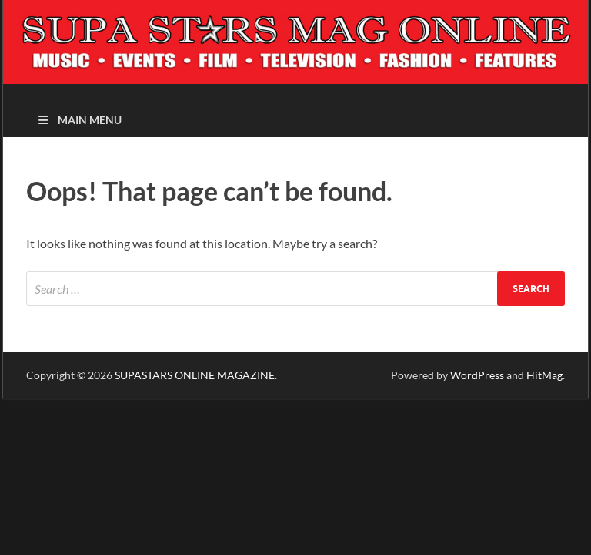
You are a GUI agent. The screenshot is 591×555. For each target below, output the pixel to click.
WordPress (477, 375)
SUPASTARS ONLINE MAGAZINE (195, 375)
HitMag (544, 375)
